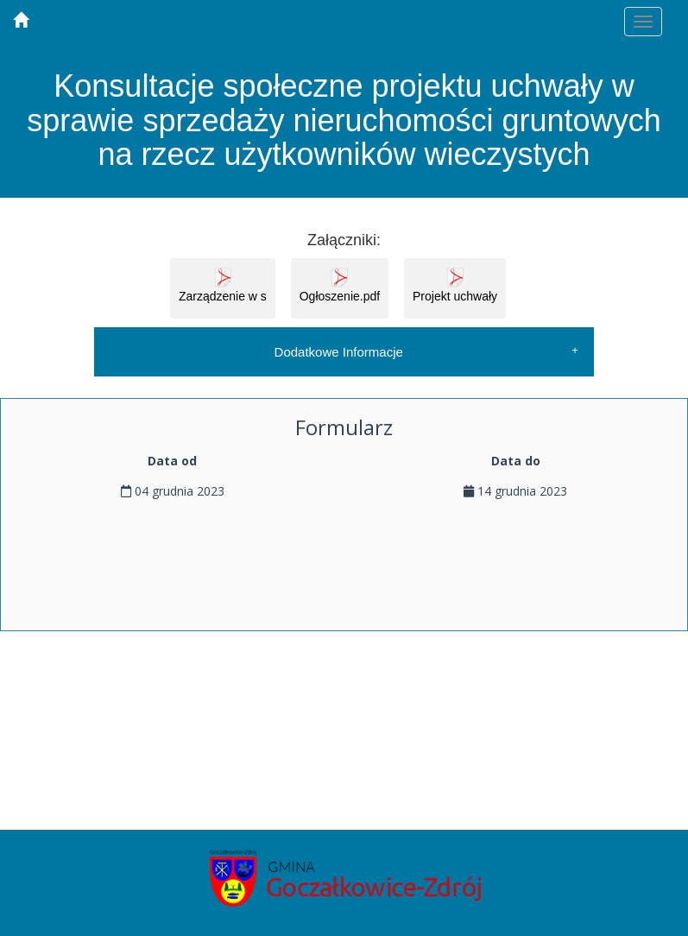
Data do (515, 460)
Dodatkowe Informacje (339, 352)
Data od (172, 460)
